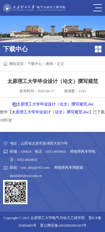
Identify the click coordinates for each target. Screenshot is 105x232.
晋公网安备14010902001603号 (63, 226)
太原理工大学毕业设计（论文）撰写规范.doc (55, 104)
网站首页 (16, 64)
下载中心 (34, 64)
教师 (49, 64)
